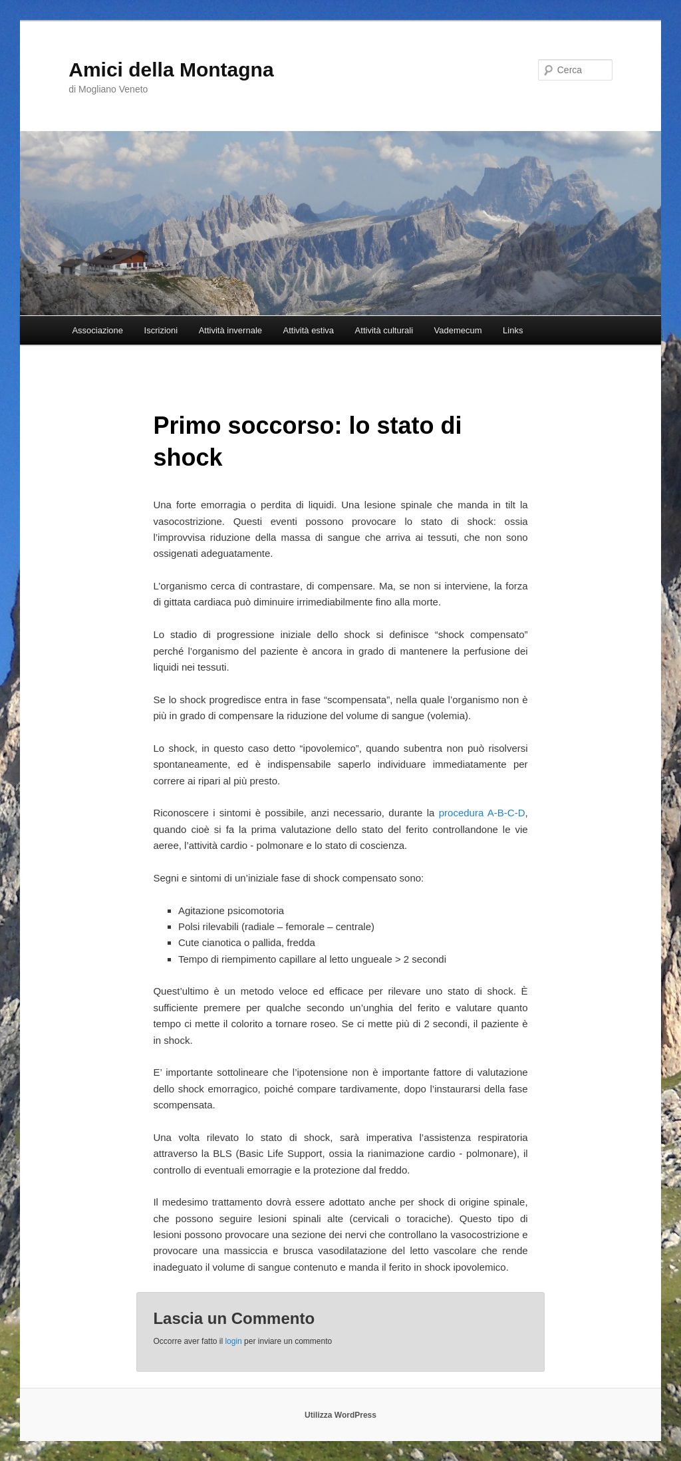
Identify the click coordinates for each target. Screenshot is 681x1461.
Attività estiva (309, 330)
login (233, 1341)
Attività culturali (384, 330)
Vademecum (458, 330)
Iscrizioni (161, 330)
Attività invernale (230, 330)
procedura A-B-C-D (482, 812)
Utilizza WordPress (340, 1415)
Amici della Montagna (170, 70)
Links (513, 330)
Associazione (97, 330)
